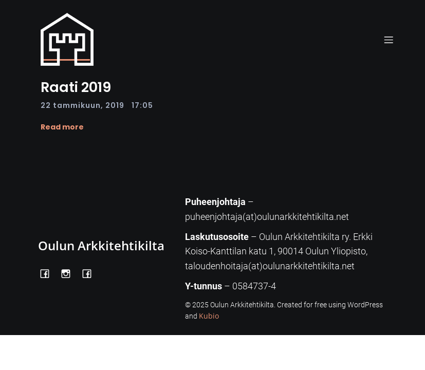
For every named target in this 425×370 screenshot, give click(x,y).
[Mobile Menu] (389, 39)
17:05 (142, 105)
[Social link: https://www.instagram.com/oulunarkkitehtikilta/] (69, 272)
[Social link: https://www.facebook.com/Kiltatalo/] (90, 272)
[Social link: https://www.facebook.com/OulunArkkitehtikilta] (48, 272)
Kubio (209, 316)
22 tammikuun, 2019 (82, 105)
